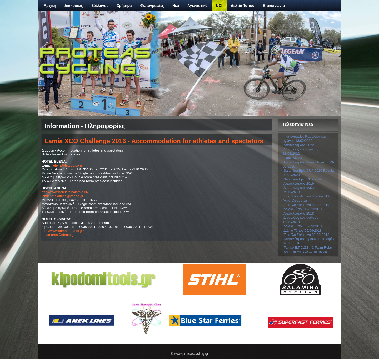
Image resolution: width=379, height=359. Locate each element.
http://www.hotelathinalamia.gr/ (65, 192)
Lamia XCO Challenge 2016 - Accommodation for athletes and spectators (153, 140)
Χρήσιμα (124, 5)
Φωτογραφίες (152, 5)
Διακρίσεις (73, 5)
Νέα (175, 5)
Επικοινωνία (274, 5)
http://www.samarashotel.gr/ (63, 231)
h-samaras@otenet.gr (58, 235)
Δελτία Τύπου (243, 5)
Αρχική (50, 5)
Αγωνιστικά (197, 5)
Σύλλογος (99, 5)
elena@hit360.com (67, 165)
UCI (219, 5)
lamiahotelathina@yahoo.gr (62, 196)
